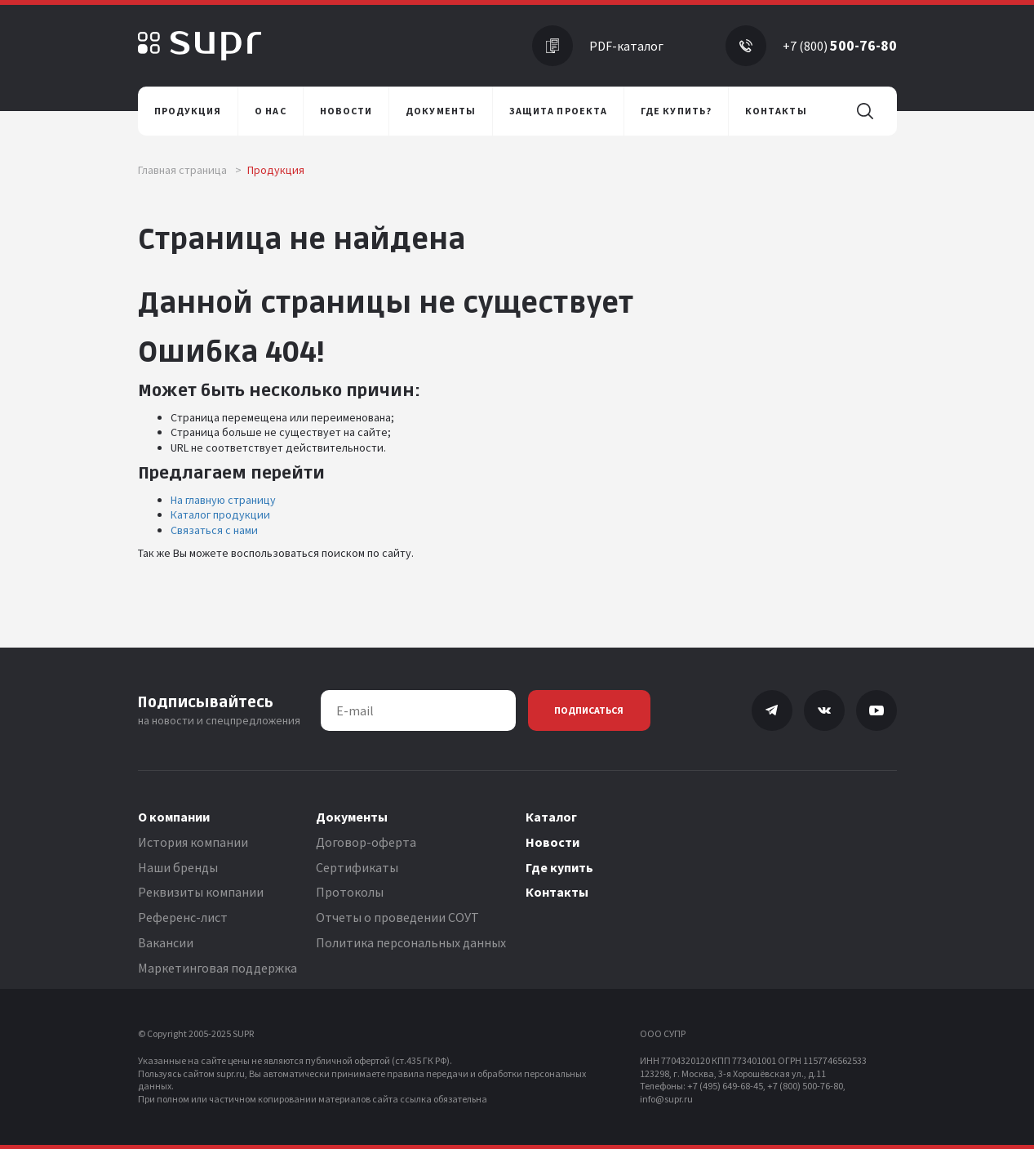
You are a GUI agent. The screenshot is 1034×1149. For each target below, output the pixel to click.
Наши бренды (178, 867)
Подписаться (589, 710)
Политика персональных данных (411, 942)
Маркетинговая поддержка (217, 968)
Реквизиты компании (201, 892)
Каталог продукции (220, 514)
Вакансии (165, 942)
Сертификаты (357, 867)
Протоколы (350, 892)
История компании (193, 842)
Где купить (559, 867)
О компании (174, 816)
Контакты (557, 892)
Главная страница (190, 170)
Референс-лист (183, 917)
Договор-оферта (366, 842)
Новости (552, 842)
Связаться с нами (214, 530)
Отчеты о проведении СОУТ (397, 917)
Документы (352, 816)
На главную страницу (223, 499)
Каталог (551, 816)
